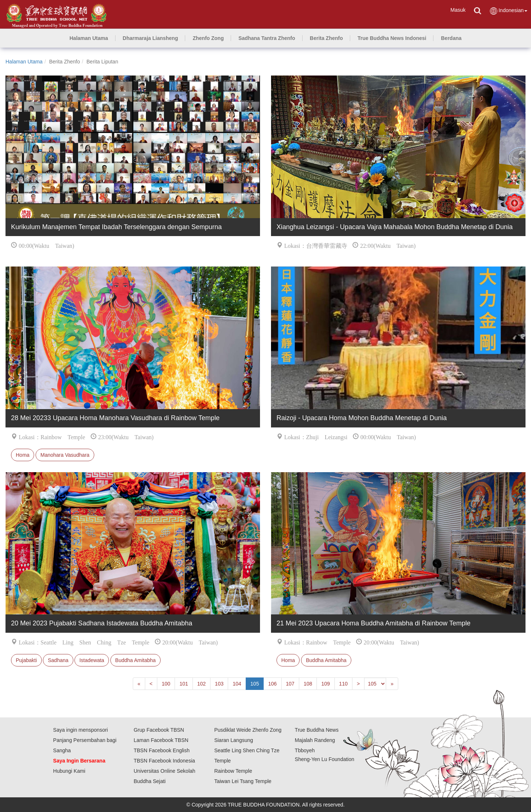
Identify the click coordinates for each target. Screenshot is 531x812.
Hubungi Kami (69, 771)
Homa (22, 455)
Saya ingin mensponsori (80, 730)
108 (308, 684)
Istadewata (91, 660)
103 (219, 684)
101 (183, 684)
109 (325, 684)
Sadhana (58, 660)
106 (272, 684)
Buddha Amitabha (135, 660)
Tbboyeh (305, 750)
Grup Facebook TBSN (158, 730)
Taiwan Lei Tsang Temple (242, 781)
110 (343, 684)
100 (166, 684)
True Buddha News (316, 730)
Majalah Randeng (315, 740)
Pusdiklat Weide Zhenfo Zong (247, 730)
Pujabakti (26, 660)
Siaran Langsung (233, 740)
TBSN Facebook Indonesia (164, 761)
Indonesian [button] (508, 10)
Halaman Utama (24, 62)
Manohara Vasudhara (64, 455)
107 (290, 684)
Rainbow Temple (233, 771)
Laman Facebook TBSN (160, 740)
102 (201, 684)
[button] (151, 38)
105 (254, 684)
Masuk (457, 10)
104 (236, 684)
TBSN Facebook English (161, 750)
